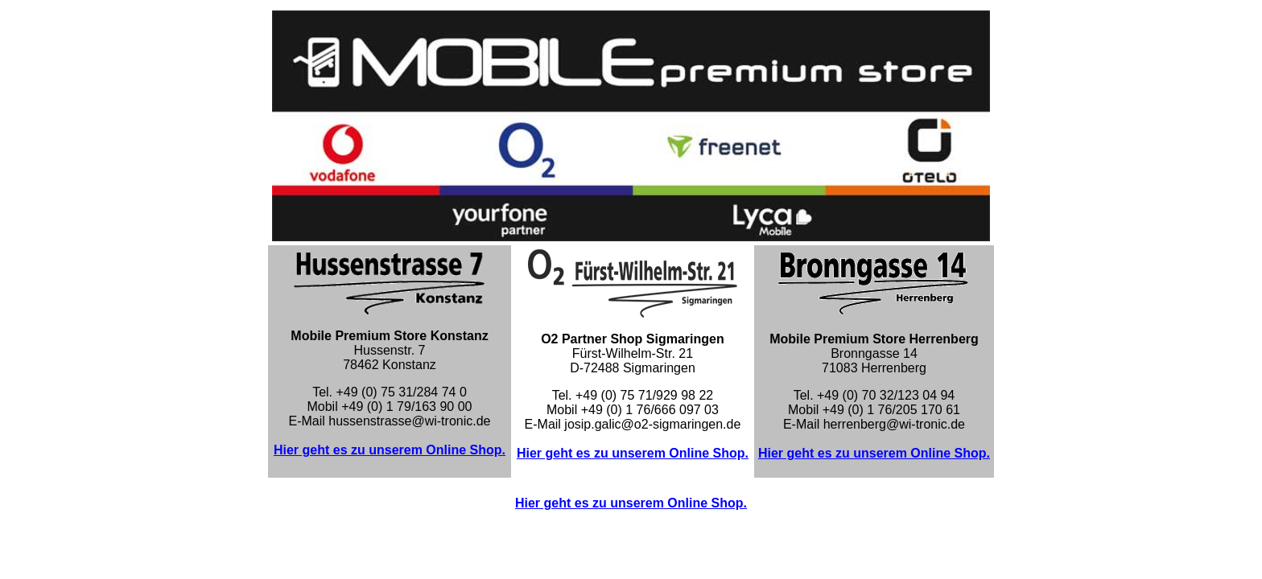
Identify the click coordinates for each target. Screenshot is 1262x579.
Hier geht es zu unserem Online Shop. (389, 450)
